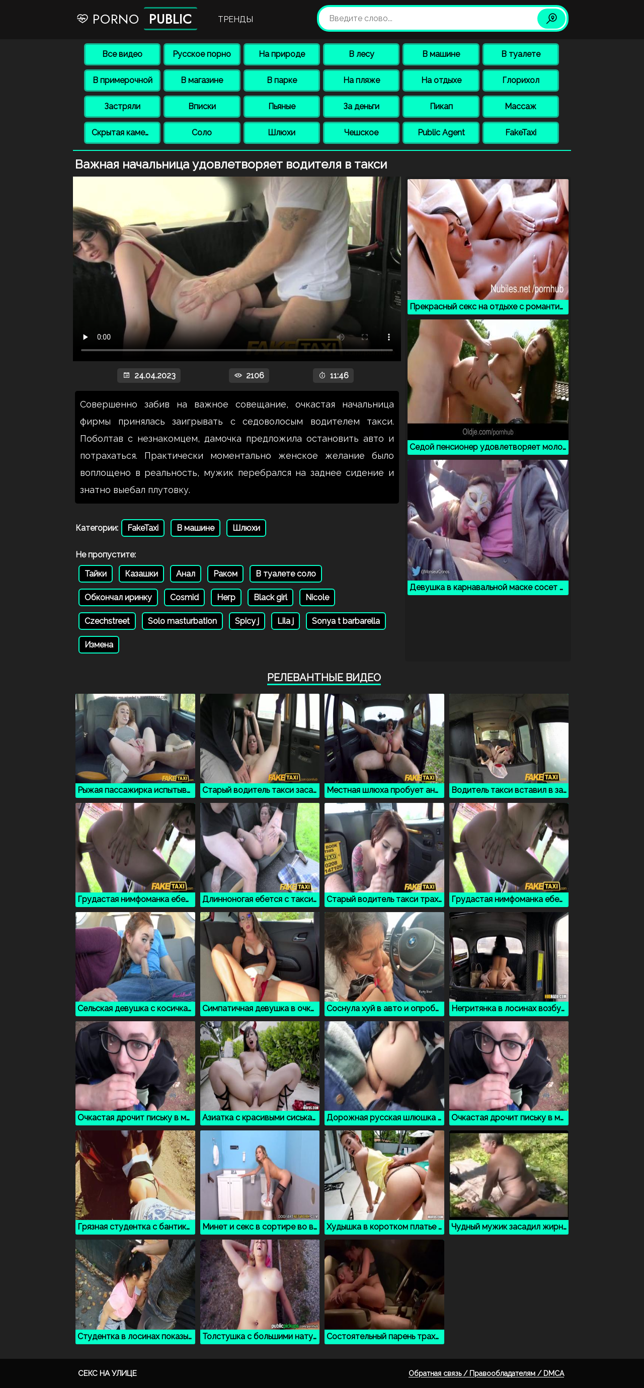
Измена (99, 644)
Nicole (317, 597)
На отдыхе (441, 80)
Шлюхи (281, 132)
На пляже (361, 80)
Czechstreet (107, 621)
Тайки (96, 574)
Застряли (122, 106)
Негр (226, 597)
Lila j (285, 621)
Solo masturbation (182, 621)
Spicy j (247, 621)
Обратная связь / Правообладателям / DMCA (486, 1373)
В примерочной (122, 80)
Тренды (235, 19)
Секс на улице (107, 1373)
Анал (185, 574)
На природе (282, 54)
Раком (225, 574)
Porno (136, 18)
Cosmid (184, 597)
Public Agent (441, 132)
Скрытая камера (123, 132)
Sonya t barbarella (346, 621)
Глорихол (520, 80)
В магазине (202, 80)
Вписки (202, 106)
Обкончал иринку (118, 597)
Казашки (141, 574)
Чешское (361, 132)
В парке (282, 80)
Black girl (270, 597)
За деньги (361, 106)
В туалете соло (286, 574)
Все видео (122, 54)
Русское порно (202, 54)
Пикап (441, 106)
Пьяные (281, 106)
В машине (441, 54)
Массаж (520, 106)
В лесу (361, 54)
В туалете (520, 54)
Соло (202, 132)
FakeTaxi (520, 132)
